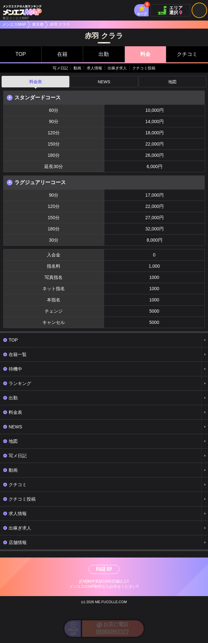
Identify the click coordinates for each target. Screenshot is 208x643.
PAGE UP (104, 569)
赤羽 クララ (60, 24)
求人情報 (94, 68)
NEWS (104, 81)
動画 (77, 68)
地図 (172, 81)
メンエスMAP (14, 24)
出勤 (104, 54)
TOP (20, 54)
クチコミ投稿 (143, 68)
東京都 (38, 24)
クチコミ (187, 54)
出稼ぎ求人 (117, 68)
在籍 (62, 54)
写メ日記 (60, 68)
